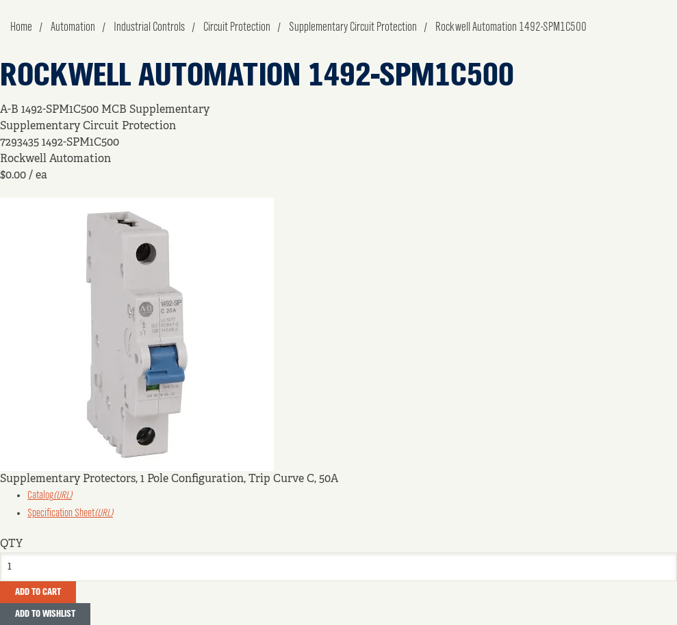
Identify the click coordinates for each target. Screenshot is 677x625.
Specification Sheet (70, 513)
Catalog (49, 495)
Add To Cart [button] (38, 592)
